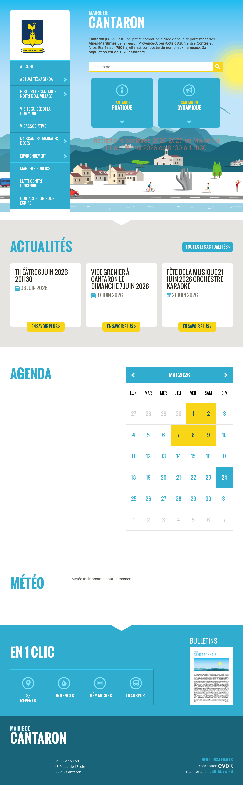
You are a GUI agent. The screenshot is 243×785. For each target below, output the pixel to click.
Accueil (26, 66)
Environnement (43, 156)
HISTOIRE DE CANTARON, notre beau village (43, 94)
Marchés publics (35, 168)
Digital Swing (221, 771)
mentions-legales (217, 760)
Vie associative (33, 126)
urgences (64, 688)
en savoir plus (45, 326)
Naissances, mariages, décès (43, 141)
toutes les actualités (207, 247)
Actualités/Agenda (43, 79)
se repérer (28, 690)
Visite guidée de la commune (35, 111)
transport (136, 688)
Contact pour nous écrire (37, 200)
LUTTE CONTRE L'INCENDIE (31, 183)
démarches (101, 688)
